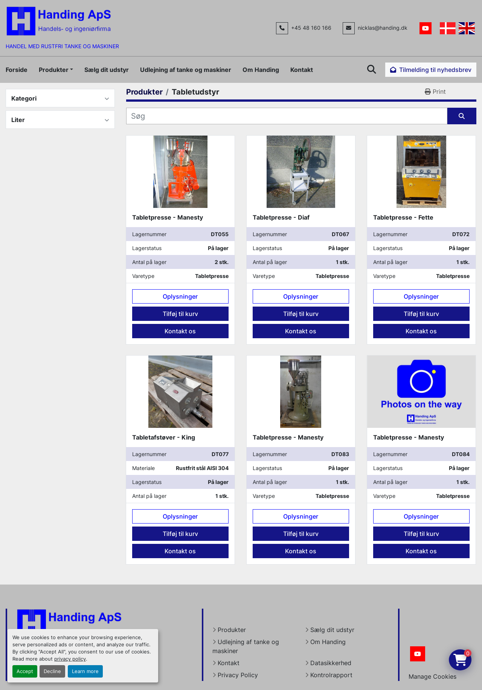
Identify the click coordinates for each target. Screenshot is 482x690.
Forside (16, 69)
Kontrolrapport (331, 675)
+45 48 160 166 (311, 28)
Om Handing (261, 69)
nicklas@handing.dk (382, 28)
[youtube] (425, 28)
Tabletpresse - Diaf (281, 217)
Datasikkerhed (330, 663)
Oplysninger (180, 296)
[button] (56, 69)
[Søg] (286, 116)
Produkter (54, 69)
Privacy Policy (238, 675)
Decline (52, 671)
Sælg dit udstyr (106, 69)
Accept (25, 671)
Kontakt (301, 69)
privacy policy (70, 659)
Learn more (85, 671)
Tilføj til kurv (180, 314)
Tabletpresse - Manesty (167, 217)
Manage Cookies (432, 676)
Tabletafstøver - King (163, 437)
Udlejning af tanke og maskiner (185, 69)
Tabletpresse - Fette (403, 217)
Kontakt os (180, 331)
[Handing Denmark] (69, 623)
